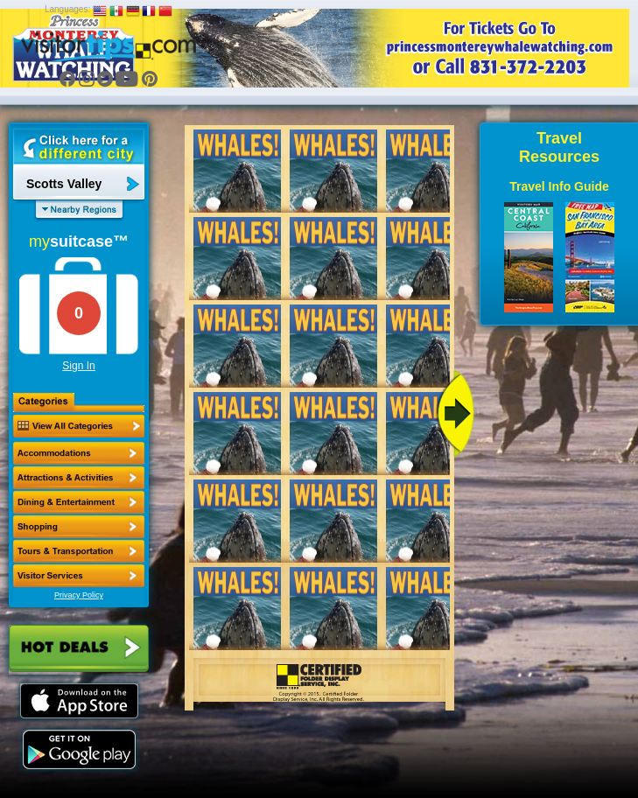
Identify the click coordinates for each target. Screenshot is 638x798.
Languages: (67, 9)
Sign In (78, 366)
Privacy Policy (78, 595)
